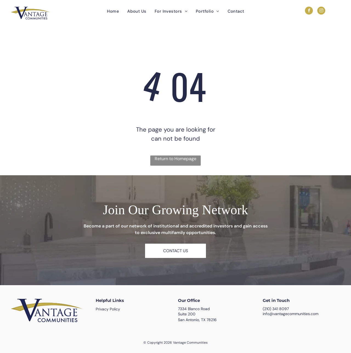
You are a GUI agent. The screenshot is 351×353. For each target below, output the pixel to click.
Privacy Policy (108, 309)
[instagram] (321, 11)
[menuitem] (113, 11)
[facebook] (309, 11)
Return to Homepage (175, 159)
